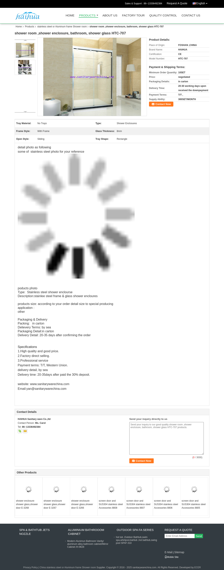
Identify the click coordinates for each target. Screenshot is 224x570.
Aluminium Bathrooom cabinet (86, 531)
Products (87, 15)
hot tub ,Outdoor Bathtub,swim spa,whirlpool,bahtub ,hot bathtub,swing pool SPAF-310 (136, 540)
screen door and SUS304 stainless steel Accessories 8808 (111, 504)
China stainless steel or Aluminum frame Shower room (68, 567)
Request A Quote (177, 3)
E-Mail (168, 552)
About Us (109, 15)
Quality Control (163, 15)
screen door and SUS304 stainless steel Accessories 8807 (138, 504)
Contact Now (163, 104)
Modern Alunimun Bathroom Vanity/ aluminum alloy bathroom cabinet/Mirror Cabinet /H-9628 (87, 544)
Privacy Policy (30, 567)
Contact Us (191, 15)
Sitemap (179, 552)
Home (70, 15)
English (202, 2)
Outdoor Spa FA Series (135, 529)
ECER (197, 567)
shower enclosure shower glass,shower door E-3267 (54, 504)
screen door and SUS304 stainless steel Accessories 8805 (193, 504)
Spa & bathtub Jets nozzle (34, 531)
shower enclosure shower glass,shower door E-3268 (27, 504)
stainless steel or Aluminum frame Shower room (62, 26)
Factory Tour (133, 15)
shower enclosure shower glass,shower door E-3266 (82, 504)
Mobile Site (171, 557)
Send (199, 536)
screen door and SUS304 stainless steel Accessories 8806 (166, 504)
